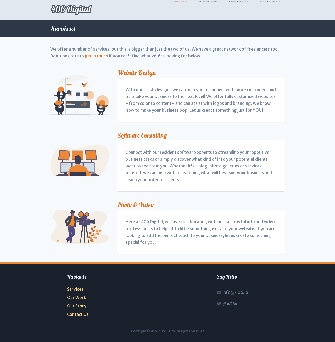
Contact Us (270, 10)
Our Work (207, 10)
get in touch (96, 55)
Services (178, 10)
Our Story (238, 10)
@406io (227, 303)
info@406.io (232, 292)
